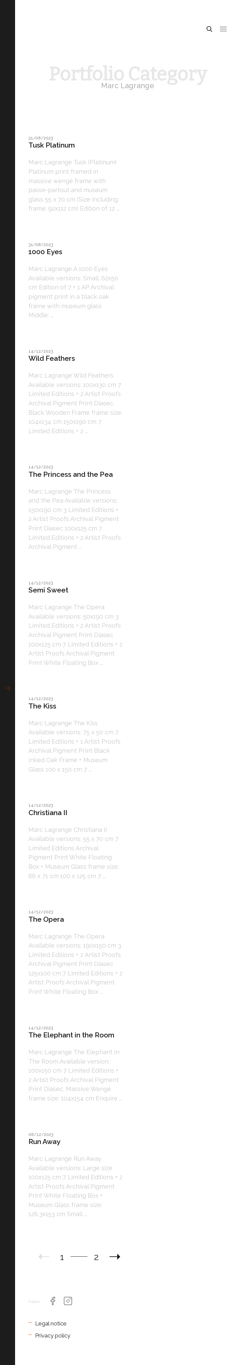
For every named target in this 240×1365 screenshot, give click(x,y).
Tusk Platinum (51, 145)
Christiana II (47, 812)
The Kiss (42, 706)
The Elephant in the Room (71, 1035)
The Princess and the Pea (70, 474)
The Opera (46, 919)
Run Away (44, 1141)
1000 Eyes (45, 251)
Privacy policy (52, 1335)
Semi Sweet (48, 590)
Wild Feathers (51, 358)
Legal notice (51, 1323)
